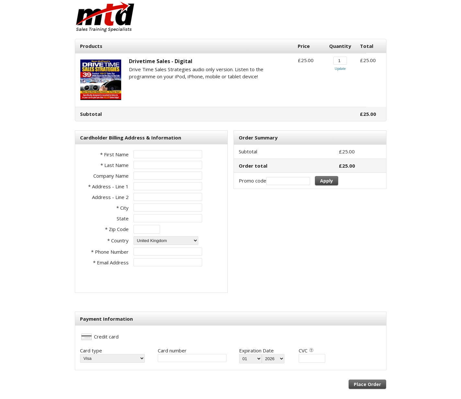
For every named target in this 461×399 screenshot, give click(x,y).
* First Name (114, 154)
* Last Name (114, 165)
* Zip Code (117, 229)
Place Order (367, 384)
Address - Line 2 (110, 197)
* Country (118, 240)
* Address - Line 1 (108, 186)
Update (340, 68)
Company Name (111, 175)
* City (122, 208)
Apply (326, 181)
